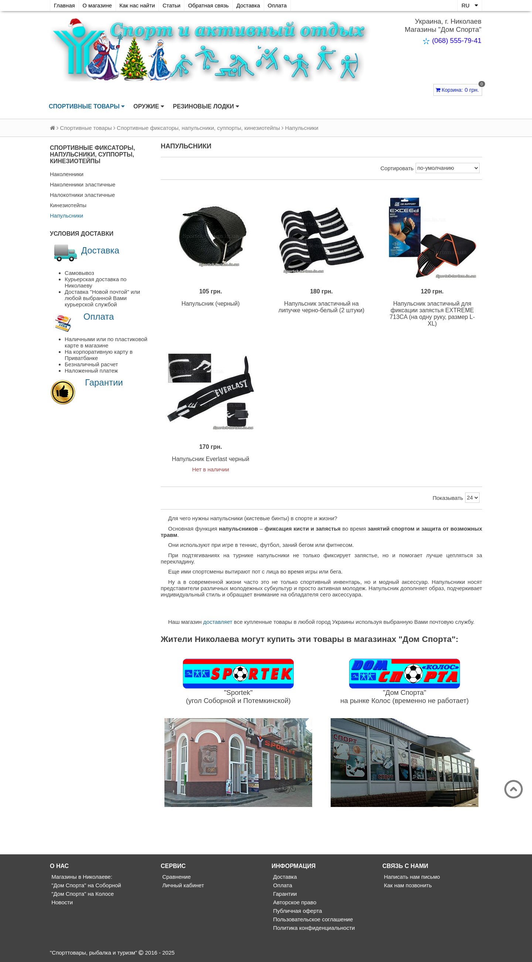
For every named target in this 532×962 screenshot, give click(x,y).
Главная (64, 5)
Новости (61, 903)
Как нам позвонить (407, 886)
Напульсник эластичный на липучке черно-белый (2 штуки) (322, 307)
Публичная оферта (297, 911)
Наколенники (66, 174)
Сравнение (176, 877)
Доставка (249, 5)
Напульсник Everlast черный (210, 460)
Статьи (172, 5)
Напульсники (66, 215)
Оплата (279, 5)
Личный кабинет (182, 886)
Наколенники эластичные (82, 184)
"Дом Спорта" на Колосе (82, 894)
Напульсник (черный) (210, 304)
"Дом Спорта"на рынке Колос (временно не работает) (404, 697)
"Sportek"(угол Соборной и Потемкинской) (238, 697)
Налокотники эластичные (82, 195)
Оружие (148, 106)
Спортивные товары (87, 106)
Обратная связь (209, 5)
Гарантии (104, 382)
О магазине (97, 5)
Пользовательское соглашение (312, 920)
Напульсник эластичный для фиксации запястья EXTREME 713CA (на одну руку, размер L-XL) (432, 314)
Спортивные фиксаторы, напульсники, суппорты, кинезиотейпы (198, 128)
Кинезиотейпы (68, 205)
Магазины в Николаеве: (81, 877)
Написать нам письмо (411, 877)
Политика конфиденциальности (313, 928)
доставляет (217, 622)
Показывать (448, 498)
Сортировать (397, 168)
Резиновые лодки (206, 106)
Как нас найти (138, 5)
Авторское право (294, 903)
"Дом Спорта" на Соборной (85, 886)
